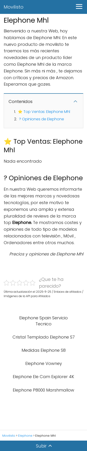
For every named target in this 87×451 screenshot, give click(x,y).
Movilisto (13, 7)
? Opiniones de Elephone (41, 119)
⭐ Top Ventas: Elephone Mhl (44, 111)
